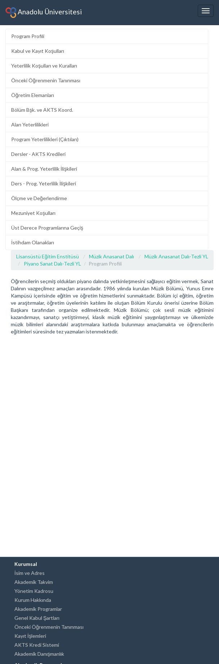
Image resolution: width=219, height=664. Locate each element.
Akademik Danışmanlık (39, 654)
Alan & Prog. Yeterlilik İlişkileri (44, 169)
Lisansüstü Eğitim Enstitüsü (47, 256)
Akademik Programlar (38, 609)
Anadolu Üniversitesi (43, 12)
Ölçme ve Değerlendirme (39, 198)
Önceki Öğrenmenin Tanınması (45, 80)
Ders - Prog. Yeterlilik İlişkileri (43, 183)
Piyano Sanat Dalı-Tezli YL (52, 263)
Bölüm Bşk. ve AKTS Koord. (42, 110)
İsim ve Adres (29, 573)
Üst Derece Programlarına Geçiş (47, 228)
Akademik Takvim (33, 582)
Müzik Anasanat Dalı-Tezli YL (176, 256)
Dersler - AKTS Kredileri (38, 154)
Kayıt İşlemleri (30, 636)
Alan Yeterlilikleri (30, 124)
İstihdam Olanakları (32, 242)
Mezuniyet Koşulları (33, 213)
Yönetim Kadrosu (33, 591)
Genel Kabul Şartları (36, 618)
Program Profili (27, 36)
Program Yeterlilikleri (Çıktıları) (45, 139)
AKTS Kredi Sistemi (36, 645)
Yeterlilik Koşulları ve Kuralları (44, 66)
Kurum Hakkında (32, 600)
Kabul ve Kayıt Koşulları (37, 51)
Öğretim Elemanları (32, 95)
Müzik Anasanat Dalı (111, 256)
